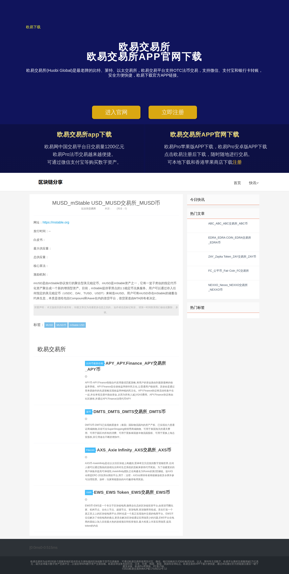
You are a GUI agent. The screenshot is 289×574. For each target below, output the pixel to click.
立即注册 (173, 112)
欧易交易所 (51, 182)
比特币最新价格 (95, 363)
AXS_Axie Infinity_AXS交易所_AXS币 (134, 450)
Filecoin (91, 450)
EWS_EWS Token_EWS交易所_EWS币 (132, 492)
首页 (237, 183)
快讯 (254, 183)
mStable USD (77, 325)
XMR (89, 492)
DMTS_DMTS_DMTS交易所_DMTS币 (129, 411)
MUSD (49, 325)
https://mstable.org (56, 222)
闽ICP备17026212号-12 (154, 568)
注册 (237, 162)
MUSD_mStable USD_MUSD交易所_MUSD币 (106, 203)
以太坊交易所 (88, 208)
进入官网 (116, 112)
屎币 (89, 411)
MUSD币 (61, 325)
